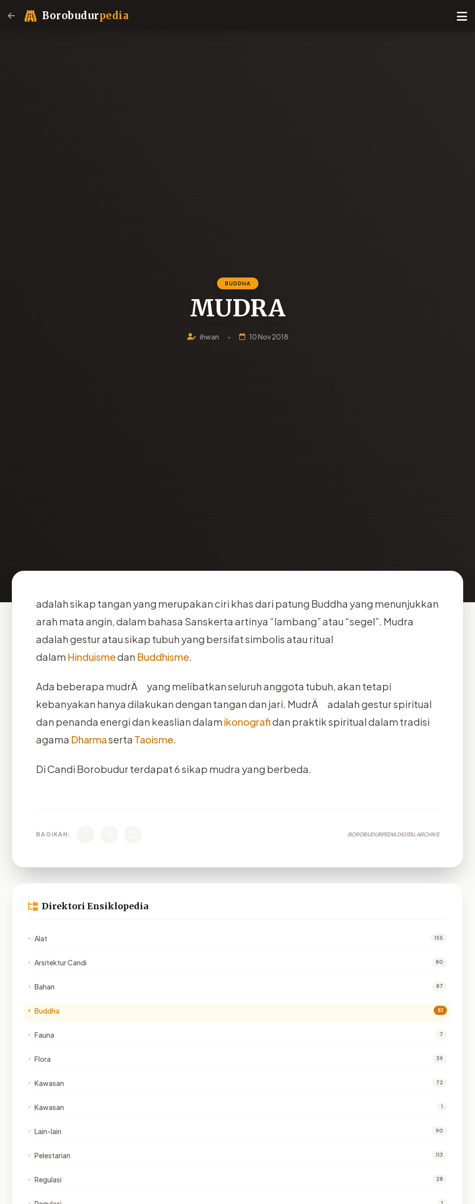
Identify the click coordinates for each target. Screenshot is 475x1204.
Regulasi (45, 1179)
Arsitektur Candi (57, 962)
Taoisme (153, 739)
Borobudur (85, 15)
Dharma (89, 739)
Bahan (41, 986)
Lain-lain (45, 1131)
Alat (37, 938)
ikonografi (247, 721)
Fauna (41, 1034)
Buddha (44, 1010)
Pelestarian (49, 1155)
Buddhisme (163, 656)
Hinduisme (91, 656)
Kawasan (46, 1083)
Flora (39, 1058)
